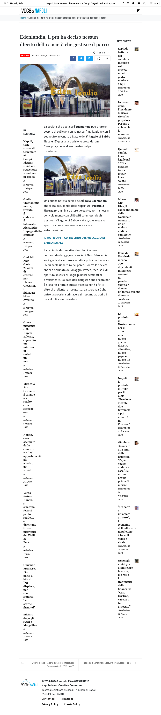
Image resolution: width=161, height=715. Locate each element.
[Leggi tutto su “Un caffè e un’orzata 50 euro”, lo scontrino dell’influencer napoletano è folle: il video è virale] (124, 524)
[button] (144, 3)
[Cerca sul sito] (123, 3)
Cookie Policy (72, 704)
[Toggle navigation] (138, 10)
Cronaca (25, 56)
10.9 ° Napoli (13, 3)
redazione (40, 55)
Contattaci (48, 698)
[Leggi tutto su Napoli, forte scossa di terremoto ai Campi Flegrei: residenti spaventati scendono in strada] (29, 159)
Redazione (67, 698)
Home (23, 17)
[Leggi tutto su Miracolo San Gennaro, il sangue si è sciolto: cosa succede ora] (29, 398)
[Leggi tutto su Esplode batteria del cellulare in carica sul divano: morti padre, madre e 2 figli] (124, 66)
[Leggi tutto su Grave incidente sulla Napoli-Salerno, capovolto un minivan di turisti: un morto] (29, 342)
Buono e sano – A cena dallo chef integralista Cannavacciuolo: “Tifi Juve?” (53, 664)
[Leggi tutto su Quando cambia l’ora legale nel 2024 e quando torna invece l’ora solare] (124, 165)
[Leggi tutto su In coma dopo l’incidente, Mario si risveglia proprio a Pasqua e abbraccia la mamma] (124, 118)
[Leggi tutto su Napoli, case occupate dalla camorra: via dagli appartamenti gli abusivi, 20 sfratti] (29, 452)
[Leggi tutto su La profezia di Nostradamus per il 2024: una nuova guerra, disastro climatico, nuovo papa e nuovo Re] (124, 337)
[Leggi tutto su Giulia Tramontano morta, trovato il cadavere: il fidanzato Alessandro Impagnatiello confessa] (29, 217)
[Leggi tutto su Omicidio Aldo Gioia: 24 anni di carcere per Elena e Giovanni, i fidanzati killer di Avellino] (29, 279)
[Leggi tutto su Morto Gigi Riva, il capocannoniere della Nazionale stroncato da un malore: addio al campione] (124, 217)
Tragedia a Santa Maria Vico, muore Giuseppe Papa (107, 662)
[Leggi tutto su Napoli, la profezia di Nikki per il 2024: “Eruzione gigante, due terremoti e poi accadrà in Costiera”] (124, 401)
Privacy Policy (50, 704)
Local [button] (154, 3)
